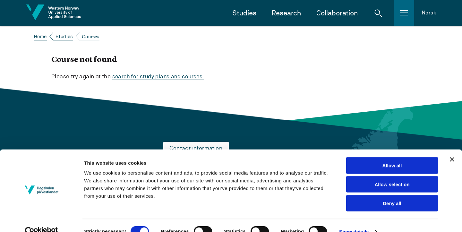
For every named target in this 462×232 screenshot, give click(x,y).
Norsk (429, 13)
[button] (378, 13)
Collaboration (337, 13)
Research (286, 13)
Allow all (392, 153)
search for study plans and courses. (159, 76)
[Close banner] (452, 147)
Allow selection (391, 172)
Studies (244, 13)
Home (40, 36)
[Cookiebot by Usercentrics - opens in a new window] (41, 219)
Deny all (392, 191)
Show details (354, 219)
